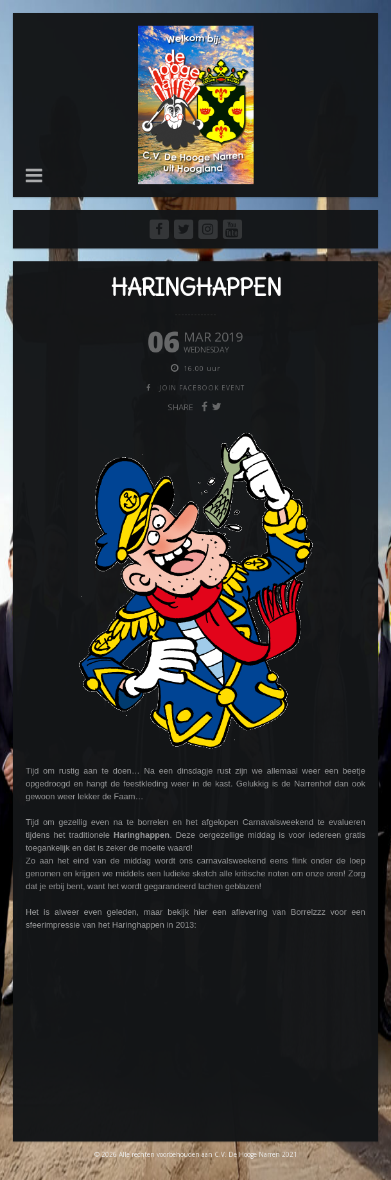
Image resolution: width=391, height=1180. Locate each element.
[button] (34, 175)
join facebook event (202, 387)
